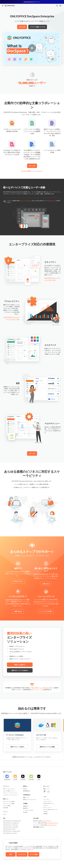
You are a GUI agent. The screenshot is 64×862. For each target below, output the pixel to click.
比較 (4, 818)
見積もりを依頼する (19, 665)
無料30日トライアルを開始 (47, 747)
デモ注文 (45, 811)
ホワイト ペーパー (47, 807)
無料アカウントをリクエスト (29, 799)
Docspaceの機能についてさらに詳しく (32, 171)
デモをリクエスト (18, 581)
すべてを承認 (33, 854)
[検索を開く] (57, 6)
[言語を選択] (60, 6)
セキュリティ (46, 786)
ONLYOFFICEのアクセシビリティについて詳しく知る (12, 318)
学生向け (25, 789)
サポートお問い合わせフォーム (50, 809)
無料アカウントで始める (17, 747)
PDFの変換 (5, 807)
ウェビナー (45, 805)
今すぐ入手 (22, 27)
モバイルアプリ (52, 200)
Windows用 (7, 779)
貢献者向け (25, 806)
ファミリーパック (38, 690)
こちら (33, 757)
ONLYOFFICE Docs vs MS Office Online (12, 821)
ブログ (4, 814)
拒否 (10, 854)
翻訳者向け (25, 808)
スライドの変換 (6, 805)
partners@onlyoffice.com (52, 823)
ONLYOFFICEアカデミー (48, 803)
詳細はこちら (30, 849)
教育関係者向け (26, 791)
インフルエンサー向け (28, 810)
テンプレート (6, 786)
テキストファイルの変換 (8, 801)
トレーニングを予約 (46, 611)
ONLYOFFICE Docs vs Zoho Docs (10, 825)
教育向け (25, 786)
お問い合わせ (46, 584)
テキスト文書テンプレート (9, 791)
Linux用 (15, 779)
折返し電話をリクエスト (38, 827)
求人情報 (25, 812)
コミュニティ (46, 799)
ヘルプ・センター (47, 801)
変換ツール (5, 799)
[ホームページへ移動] (10, 6)
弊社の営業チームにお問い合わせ (40, 688)
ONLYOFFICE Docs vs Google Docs (11, 823)
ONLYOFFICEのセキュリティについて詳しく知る (52, 279)
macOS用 (23, 779)
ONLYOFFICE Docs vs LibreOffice (10, 827)
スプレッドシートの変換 (8, 803)
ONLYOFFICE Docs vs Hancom (10, 833)
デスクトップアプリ (24, 200)
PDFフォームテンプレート (9, 789)
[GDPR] (48, 792)
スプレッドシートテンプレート (10, 793)
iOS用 (38, 779)
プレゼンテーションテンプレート (10, 795)
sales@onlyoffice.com (41, 574)
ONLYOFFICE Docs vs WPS (9, 829)
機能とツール (26, 797)
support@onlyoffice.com (14, 599)
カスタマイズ (22, 854)
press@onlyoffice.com (51, 825)
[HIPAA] (44, 792)
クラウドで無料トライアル (37, 27)
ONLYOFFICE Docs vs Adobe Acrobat (11, 831)
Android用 (31, 779)
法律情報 (45, 813)
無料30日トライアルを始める (20, 670)
